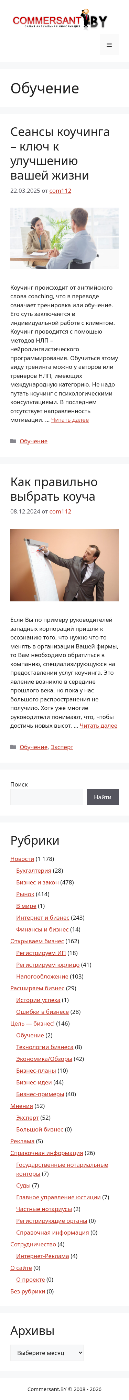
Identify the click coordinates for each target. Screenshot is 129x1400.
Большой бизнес (39, 1129)
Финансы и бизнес (42, 929)
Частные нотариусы (44, 1209)
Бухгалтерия (33, 870)
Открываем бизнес (37, 941)
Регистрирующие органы (51, 1221)
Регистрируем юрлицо (47, 965)
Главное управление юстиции (58, 1197)
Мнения (21, 1106)
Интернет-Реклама (42, 1256)
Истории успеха (38, 1000)
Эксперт (62, 747)
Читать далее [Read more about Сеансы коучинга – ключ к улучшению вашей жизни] (70, 420)
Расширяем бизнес (37, 988)
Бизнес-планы (36, 1070)
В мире (26, 906)
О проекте (30, 1279)
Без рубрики (27, 1291)
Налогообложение (42, 976)
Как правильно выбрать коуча (54, 488)
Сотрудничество (33, 1244)
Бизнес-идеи (34, 1082)
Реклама (22, 1141)
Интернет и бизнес (42, 917)
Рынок (25, 894)
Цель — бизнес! (32, 1023)
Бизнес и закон (37, 882)
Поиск (19, 784)
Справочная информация (46, 1153)
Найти (102, 797)
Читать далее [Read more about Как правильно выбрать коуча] (98, 725)
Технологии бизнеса (45, 1047)
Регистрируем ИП (41, 953)
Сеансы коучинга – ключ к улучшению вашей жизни (60, 153)
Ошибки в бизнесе (42, 1012)
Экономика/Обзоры (44, 1059)
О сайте (21, 1268)
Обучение (33, 441)
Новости (22, 859)
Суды (23, 1185)
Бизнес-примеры (40, 1094)
